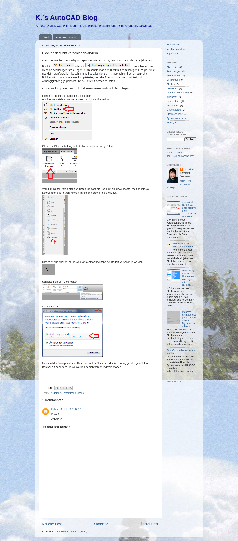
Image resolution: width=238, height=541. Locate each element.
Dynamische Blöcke (73, 393)
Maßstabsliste (174, 109)
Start (46, 37)
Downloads (172, 88)
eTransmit (172, 97)
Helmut (55, 409)
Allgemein (56, 393)
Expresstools (173, 101)
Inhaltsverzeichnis (66, 37)
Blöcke (170, 84)
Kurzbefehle (173, 105)
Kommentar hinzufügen (56, 427)
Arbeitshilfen (173, 75)
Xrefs (169, 122)
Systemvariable (175, 118)
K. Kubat (189, 169)
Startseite (101, 524)
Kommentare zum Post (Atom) (71, 531)
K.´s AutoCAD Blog (66, 17)
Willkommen (173, 44)
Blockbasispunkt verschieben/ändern (183, 245)
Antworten (56, 419)
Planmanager (174, 114)
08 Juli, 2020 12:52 (70, 409)
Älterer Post (149, 524)
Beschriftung (173, 80)
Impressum (172, 53)
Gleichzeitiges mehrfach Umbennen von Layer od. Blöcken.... (189, 277)
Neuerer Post (52, 524)
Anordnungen (174, 71)
